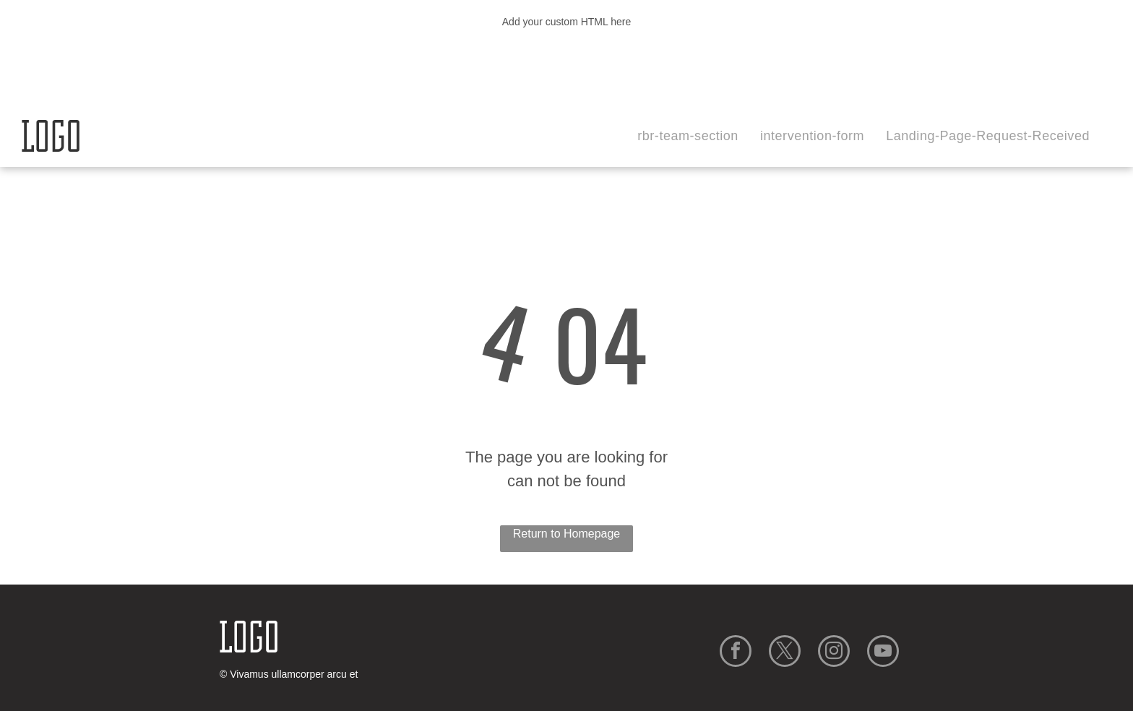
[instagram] (834, 653)
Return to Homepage (567, 533)
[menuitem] (687, 136)
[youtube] (883, 653)
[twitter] (785, 653)
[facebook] (735, 653)
